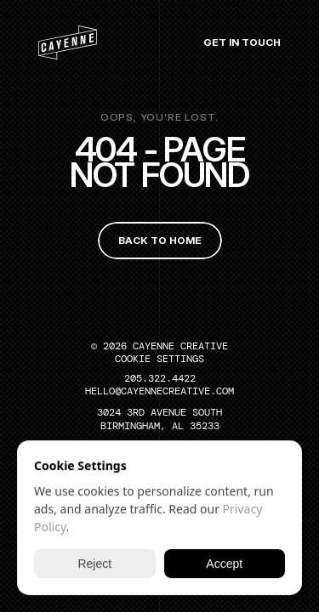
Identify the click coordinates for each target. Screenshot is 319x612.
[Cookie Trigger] (159, 359)
